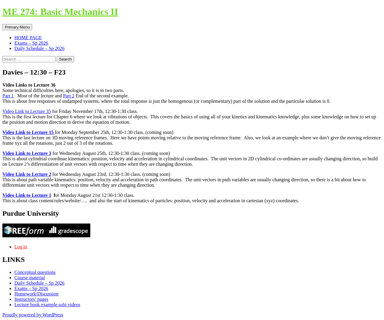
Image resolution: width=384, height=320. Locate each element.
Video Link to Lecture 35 (26, 111)
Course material (29, 277)
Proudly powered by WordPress (32, 314)
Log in (20, 246)
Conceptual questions (35, 272)
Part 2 (68, 95)
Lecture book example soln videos (47, 304)
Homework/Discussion (36, 293)
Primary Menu (17, 27)
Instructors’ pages (31, 299)
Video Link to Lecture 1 (26, 195)
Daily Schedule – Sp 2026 (39, 48)
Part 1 (8, 95)
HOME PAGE (28, 37)
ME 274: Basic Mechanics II (60, 11)
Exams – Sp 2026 (31, 43)
